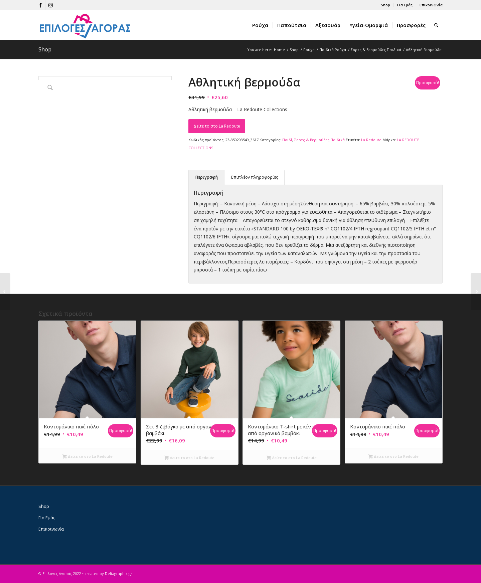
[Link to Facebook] (40, 5)
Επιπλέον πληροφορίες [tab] (254, 177)
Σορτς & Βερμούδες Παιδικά (319, 139)
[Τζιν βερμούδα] (5, 291)
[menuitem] (385, 5)
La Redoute (371, 139)
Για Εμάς (405, 4)
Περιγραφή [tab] (206, 177)
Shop (385, 4)
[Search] (436, 25)
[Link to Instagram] (50, 5)
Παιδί (287, 139)
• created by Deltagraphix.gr (107, 573)
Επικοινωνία (431, 4)
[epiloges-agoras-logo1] (85, 25)
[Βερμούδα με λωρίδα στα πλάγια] (476, 291)
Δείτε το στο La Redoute (216, 126)
